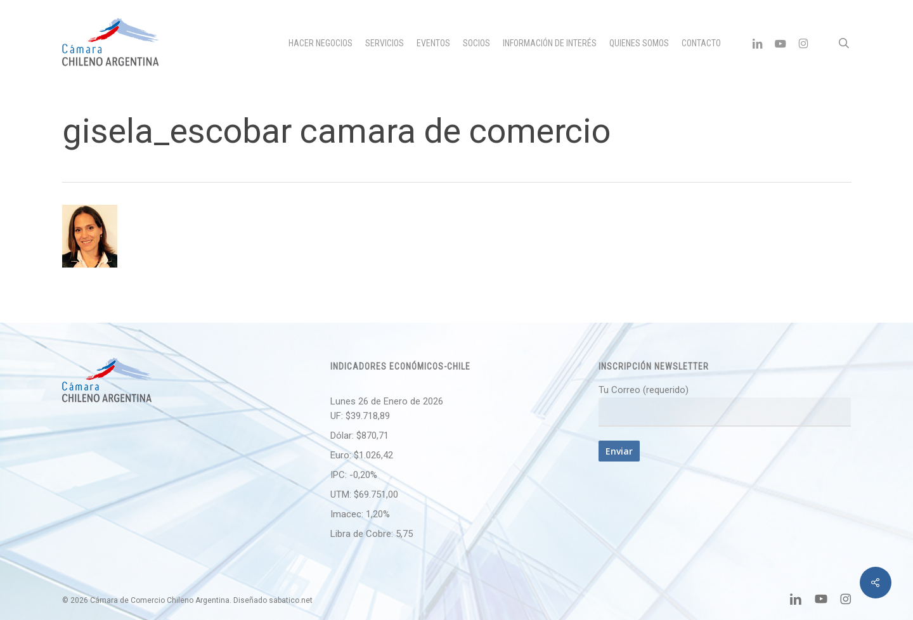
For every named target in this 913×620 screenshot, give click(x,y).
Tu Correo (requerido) (725, 405)
